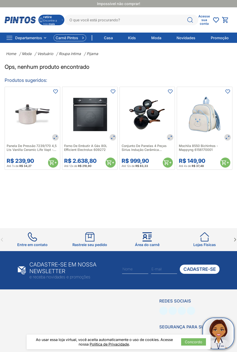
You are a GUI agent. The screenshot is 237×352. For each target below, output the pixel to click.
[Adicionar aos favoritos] (55, 91)
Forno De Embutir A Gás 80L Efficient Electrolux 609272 (85, 148)
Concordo (193, 342)
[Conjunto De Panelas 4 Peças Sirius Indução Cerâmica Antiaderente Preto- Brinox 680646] (147, 114)
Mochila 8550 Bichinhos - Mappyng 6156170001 (198, 148)
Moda (26, 54)
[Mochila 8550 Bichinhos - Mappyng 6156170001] (204, 114)
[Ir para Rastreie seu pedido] (90, 239)
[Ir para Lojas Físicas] (205, 239)
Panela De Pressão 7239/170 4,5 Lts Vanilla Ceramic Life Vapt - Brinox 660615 (32, 148)
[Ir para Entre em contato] (32, 239)
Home (11, 54)
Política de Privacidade (109, 344)
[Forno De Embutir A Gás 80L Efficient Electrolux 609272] (89, 114)
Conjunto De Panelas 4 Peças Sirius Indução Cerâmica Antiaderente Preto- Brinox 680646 (144, 148)
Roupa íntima (70, 54)
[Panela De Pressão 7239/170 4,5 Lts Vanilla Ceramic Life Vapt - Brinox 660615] (32, 114)
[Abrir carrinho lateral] (227, 20)
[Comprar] (53, 163)
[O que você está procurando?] (190, 20)
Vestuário (45, 54)
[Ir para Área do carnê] (147, 239)
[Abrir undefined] (216, 20)
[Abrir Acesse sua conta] (204, 19)
